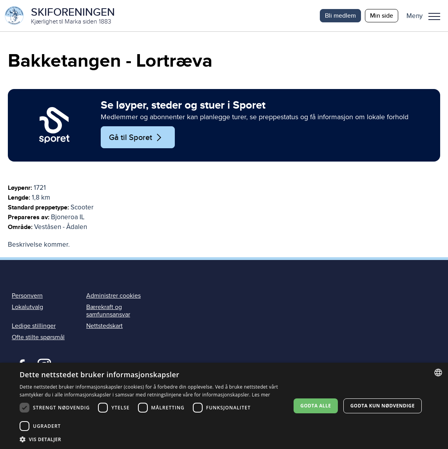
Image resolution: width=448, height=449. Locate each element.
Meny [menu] (434, 16)
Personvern (27, 296)
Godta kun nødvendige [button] (382, 405)
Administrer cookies (113, 296)
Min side (381, 15)
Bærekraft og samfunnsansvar (108, 310)
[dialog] (224, 406)
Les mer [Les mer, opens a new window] (261, 394)
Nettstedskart (104, 326)
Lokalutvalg (27, 307)
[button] (426, 15)
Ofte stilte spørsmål (38, 337)
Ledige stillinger (34, 326)
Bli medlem (340, 15)
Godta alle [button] (315, 405)
